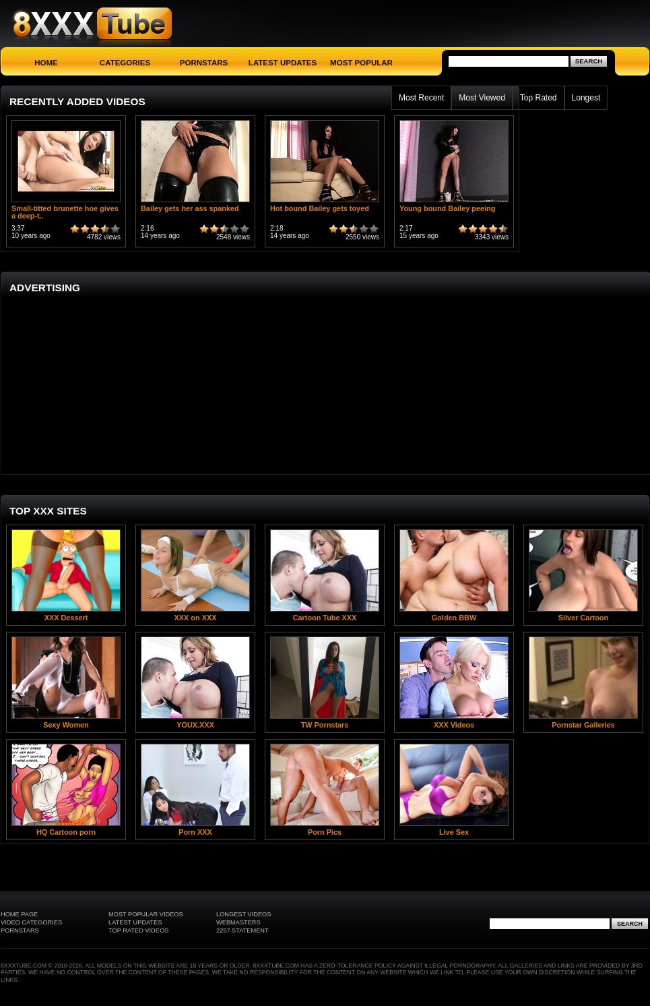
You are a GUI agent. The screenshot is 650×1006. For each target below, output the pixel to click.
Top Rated (538, 97)
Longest (586, 97)
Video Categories (31, 922)
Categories (125, 63)
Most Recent (421, 97)
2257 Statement (242, 930)
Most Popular (361, 63)
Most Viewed (482, 97)
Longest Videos (243, 914)
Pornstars (204, 63)
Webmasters (238, 922)
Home (46, 63)
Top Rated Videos (138, 930)
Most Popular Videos (145, 914)
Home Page (19, 914)
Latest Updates (283, 63)
